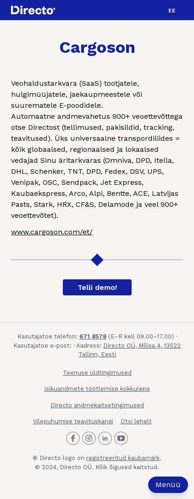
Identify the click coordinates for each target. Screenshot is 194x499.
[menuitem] (172, 10)
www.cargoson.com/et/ (52, 231)
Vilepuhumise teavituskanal (73, 421)
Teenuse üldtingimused (97, 372)
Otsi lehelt (136, 421)
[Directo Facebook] (73, 438)
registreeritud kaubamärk (123, 458)
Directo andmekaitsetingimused (97, 405)
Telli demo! (97, 287)
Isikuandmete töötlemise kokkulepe (97, 388)
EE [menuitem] (172, 10)
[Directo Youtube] (121, 438)
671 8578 (92, 336)
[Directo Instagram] (89, 438)
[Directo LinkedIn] (105, 438)
